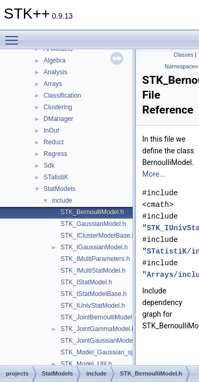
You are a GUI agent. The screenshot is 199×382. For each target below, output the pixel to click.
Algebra (54, 60)
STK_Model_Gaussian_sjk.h (100, 352)
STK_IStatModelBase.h (93, 294)
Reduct (54, 142)
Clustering (58, 107)
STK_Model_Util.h (86, 364)
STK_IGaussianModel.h (94, 247)
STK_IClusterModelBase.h (97, 235)
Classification (62, 95)
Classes (183, 54)
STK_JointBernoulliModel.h (98, 317)
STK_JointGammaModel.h (97, 329)
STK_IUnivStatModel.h (92, 305)
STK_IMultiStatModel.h (93, 270)
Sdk (49, 165)
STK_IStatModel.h (86, 282)
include (62, 200)
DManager (58, 119)
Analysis (55, 72)
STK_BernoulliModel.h (92, 212)
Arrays (53, 84)
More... (153, 174)
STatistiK (56, 177)
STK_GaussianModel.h (93, 224)
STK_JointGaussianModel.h (100, 340)
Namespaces (181, 66)
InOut (51, 130)
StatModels (59, 189)
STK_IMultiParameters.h (95, 259)
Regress (55, 154)
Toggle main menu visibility (14, 35)
